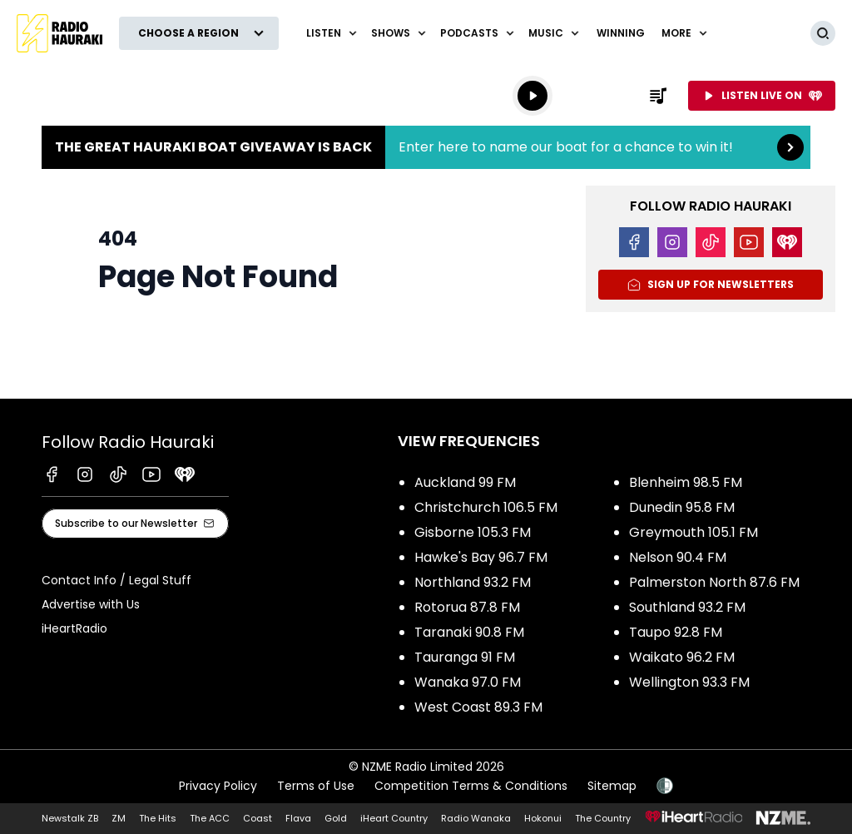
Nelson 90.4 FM (677, 557)
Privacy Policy (218, 785)
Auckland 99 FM (465, 482)
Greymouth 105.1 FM (693, 532)
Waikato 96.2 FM (682, 657)
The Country (603, 818)
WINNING (621, 33)
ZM (118, 818)
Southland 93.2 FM (687, 607)
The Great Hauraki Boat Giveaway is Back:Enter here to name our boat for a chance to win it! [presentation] (426, 147)
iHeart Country (394, 818)
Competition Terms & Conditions (470, 785)
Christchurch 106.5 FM (485, 507)
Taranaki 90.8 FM (469, 632)
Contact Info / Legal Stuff (116, 580)
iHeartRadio (74, 628)
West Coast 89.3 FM (478, 707)
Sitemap (612, 785)
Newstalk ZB (70, 818)
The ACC (210, 818)
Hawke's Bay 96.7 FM (480, 557)
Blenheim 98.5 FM (685, 482)
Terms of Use (315, 785)
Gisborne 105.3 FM (472, 532)
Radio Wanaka (476, 818)
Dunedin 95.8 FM (682, 507)
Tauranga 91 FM (464, 657)
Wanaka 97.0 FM (467, 682)
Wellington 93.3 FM (689, 682)
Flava (298, 818)
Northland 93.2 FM (472, 582)
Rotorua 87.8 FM (467, 607)
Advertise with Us (91, 604)
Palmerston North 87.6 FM (714, 582)
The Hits (157, 818)
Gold (335, 818)
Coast (257, 818)
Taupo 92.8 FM (675, 632)
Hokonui (543, 818)
